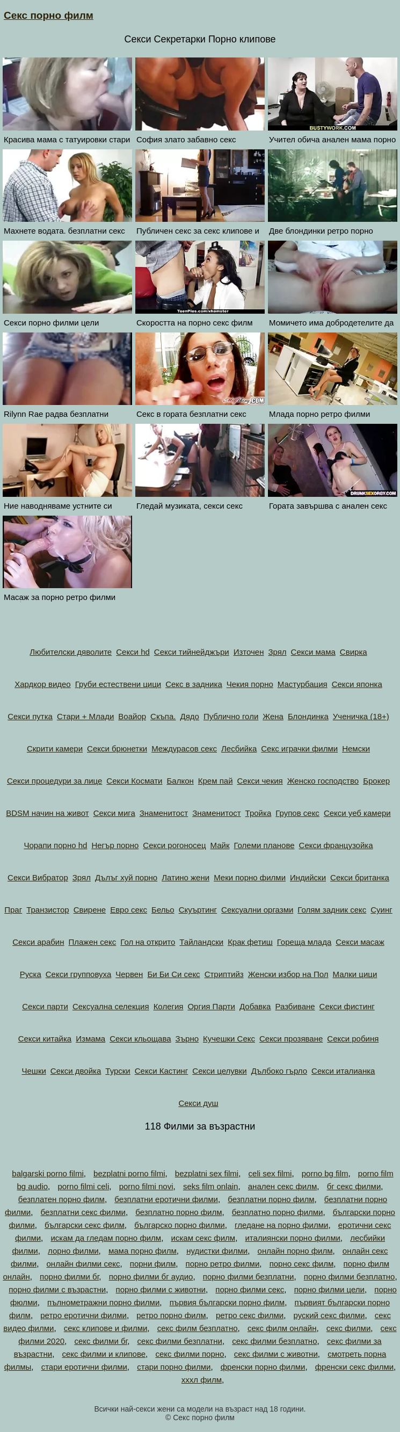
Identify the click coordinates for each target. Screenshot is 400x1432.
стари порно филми (173, 1366)
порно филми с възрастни (57, 1289)
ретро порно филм (171, 1315)
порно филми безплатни (248, 1276)
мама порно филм (142, 1250)
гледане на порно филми (281, 1225)
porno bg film (325, 1173)
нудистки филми (217, 1250)
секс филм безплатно (197, 1328)
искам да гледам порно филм (105, 1237)
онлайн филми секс (83, 1263)
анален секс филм (282, 1186)
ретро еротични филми (83, 1315)
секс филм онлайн (282, 1328)
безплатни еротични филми (166, 1199)
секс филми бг (100, 1341)
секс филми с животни (276, 1353)
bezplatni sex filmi (206, 1173)
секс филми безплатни (179, 1341)
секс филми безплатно (274, 1341)
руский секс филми (329, 1315)
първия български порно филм (227, 1302)
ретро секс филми (249, 1315)
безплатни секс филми (83, 1212)
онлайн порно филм (295, 1250)
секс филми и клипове (104, 1353)
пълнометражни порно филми (103, 1302)
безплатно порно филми (277, 1212)
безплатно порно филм (178, 1212)
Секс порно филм (48, 15)
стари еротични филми (84, 1366)
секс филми (348, 1328)
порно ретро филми (223, 1263)
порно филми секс (249, 1289)
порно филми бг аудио (151, 1276)
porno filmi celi (83, 1186)
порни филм (153, 1263)
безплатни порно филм (271, 1199)
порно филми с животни (161, 1289)
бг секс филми (354, 1186)
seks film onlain (210, 1186)
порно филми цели (329, 1289)
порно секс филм (302, 1263)
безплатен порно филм (61, 1199)
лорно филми (73, 1250)
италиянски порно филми (292, 1237)
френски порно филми (263, 1366)
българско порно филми (179, 1225)
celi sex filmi (270, 1173)
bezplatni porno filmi (129, 1173)
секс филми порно (189, 1353)
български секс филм (85, 1225)
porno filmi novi (146, 1186)
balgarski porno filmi (47, 1173)
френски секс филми (354, 1366)
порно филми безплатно (349, 1276)
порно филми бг (69, 1276)
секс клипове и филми (106, 1328)
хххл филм (201, 1379)
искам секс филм (203, 1237)
